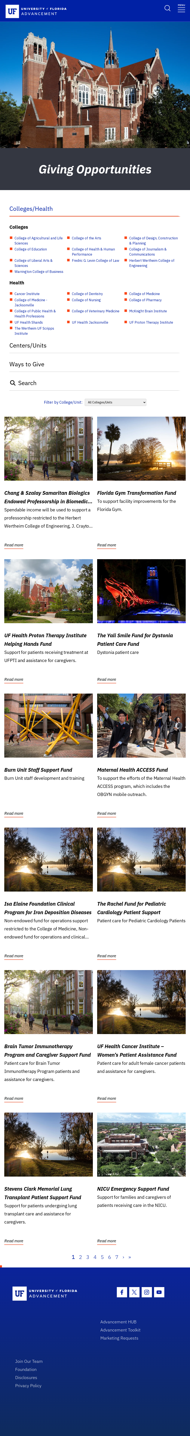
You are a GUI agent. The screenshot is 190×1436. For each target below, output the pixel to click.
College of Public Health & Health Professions (35, 313)
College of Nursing (86, 300)
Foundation (26, 1369)
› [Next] (123, 1257)
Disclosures (26, 1377)
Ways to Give (26, 364)
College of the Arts (86, 238)
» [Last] (129, 1257)
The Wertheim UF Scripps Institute (34, 331)
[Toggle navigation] (181, 7)
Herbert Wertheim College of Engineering (151, 263)
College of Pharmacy (145, 300)
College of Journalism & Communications (148, 251)
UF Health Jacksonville (90, 322)
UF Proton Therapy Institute (151, 322)
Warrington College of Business (39, 271)
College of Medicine (144, 294)
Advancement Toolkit (120, 1330)
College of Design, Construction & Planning (153, 240)
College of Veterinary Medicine (95, 311)
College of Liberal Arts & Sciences (34, 263)
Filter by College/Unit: (63, 402)
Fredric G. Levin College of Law (95, 260)
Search (23, 383)
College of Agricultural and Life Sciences (39, 240)
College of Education (31, 249)
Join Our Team (29, 1361)
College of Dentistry (87, 294)
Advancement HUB (118, 1322)
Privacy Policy (28, 1385)
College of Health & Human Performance (93, 251)
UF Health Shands (29, 322)
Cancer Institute (27, 294)
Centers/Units (28, 345)
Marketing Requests (119, 1338)
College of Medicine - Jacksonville (31, 302)
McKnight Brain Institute (148, 311)
